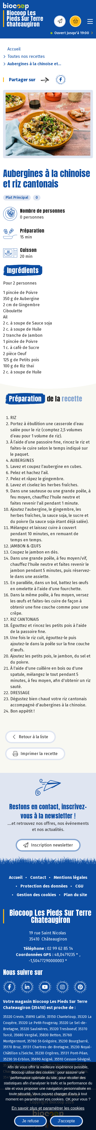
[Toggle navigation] (90, 23)
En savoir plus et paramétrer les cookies (48, 1108)
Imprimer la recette (35, 753)
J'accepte (66, 1121)
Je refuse (30, 1121)
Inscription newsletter (48, 845)
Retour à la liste (30, 736)
